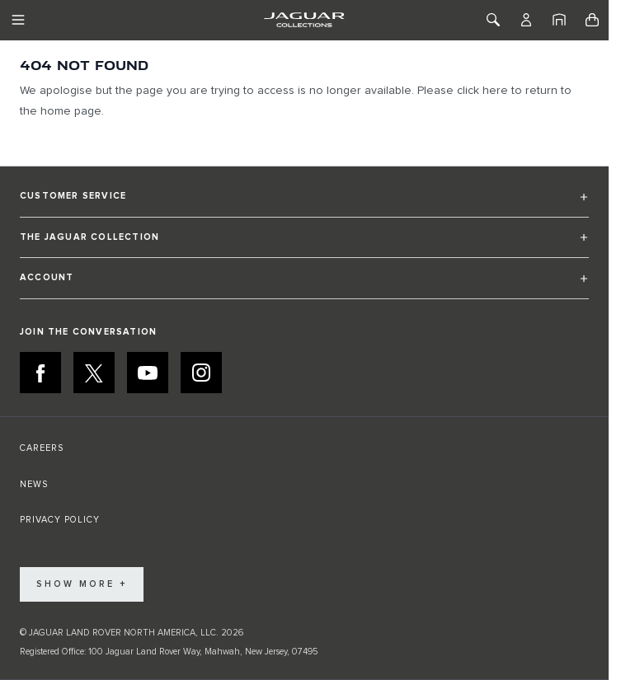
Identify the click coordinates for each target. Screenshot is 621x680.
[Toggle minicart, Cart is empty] (592, 20)
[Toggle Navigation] (18, 20)
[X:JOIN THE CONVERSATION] (94, 372)
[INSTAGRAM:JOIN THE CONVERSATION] (201, 372)
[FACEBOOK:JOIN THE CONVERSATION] (40, 372)
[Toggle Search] (493, 20)
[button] (304, 203)
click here (482, 90)
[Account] (526, 20)
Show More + (81, 584)
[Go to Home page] (304, 20)
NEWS (34, 484)
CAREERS (42, 448)
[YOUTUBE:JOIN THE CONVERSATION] (147, 372)
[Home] (559, 20)
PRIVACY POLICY (60, 519)
